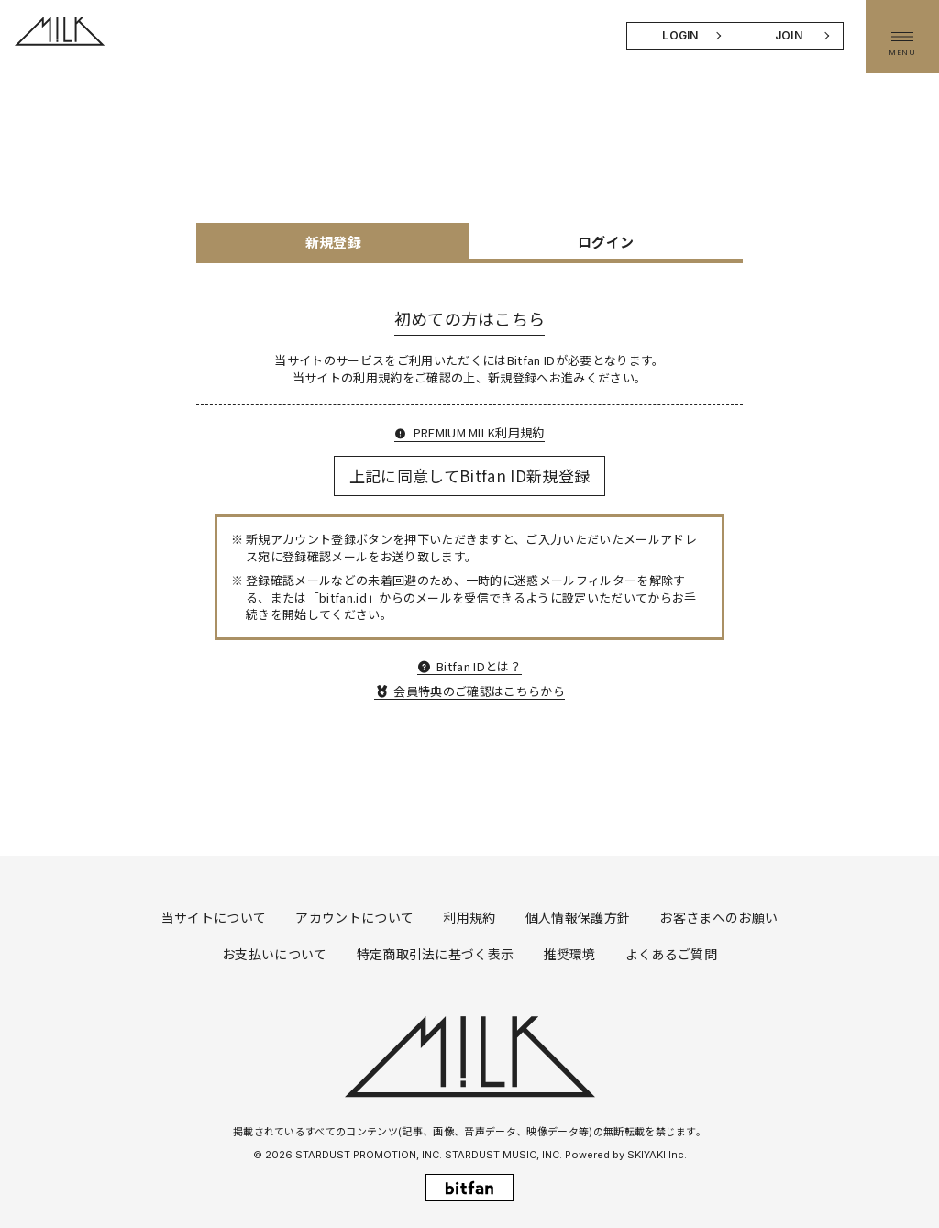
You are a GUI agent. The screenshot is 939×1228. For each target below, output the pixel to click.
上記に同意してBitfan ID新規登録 (470, 475)
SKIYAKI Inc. (657, 1154)
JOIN (788, 35)
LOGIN (680, 35)
